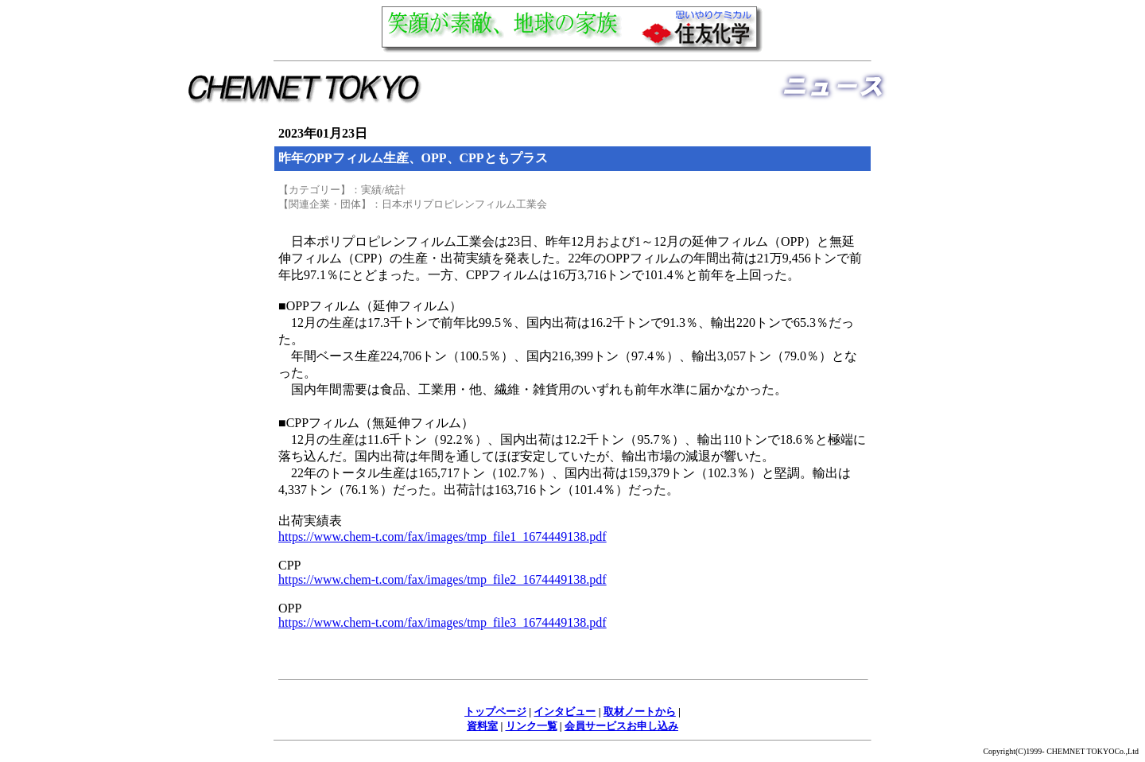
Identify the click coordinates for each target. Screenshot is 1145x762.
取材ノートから (640, 711)
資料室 (482, 726)
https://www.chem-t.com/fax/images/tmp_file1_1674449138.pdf (442, 536)
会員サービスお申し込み (621, 726)
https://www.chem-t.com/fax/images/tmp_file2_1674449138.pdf (442, 579)
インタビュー (565, 711)
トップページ (495, 711)
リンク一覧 (531, 726)
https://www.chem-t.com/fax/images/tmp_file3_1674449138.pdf (442, 622)
